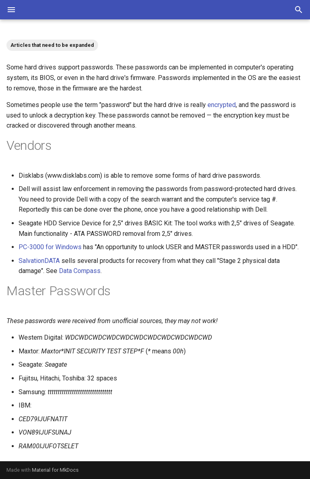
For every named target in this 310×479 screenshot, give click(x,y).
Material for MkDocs (55, 470)
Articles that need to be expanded (52, 45)
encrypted (221, 105)
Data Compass (80, 271)
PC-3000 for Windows (50, 247)
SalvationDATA (39, 261)
